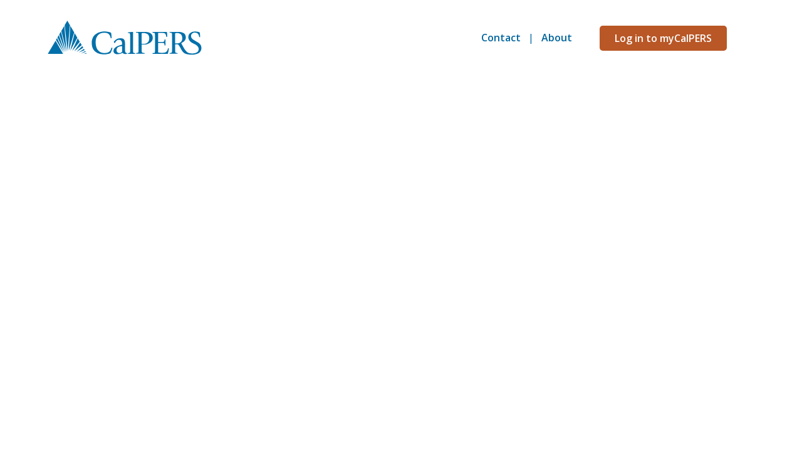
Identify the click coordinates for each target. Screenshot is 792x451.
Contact (501, 37)
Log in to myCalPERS (663, 38)
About (556, 37)
